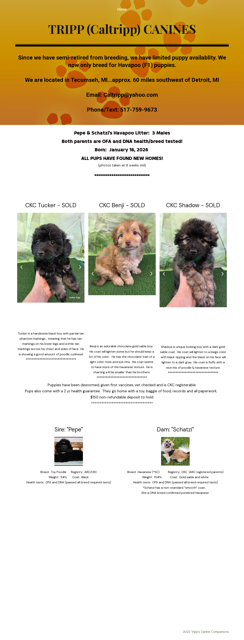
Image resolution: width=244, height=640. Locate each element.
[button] (21, 267)
